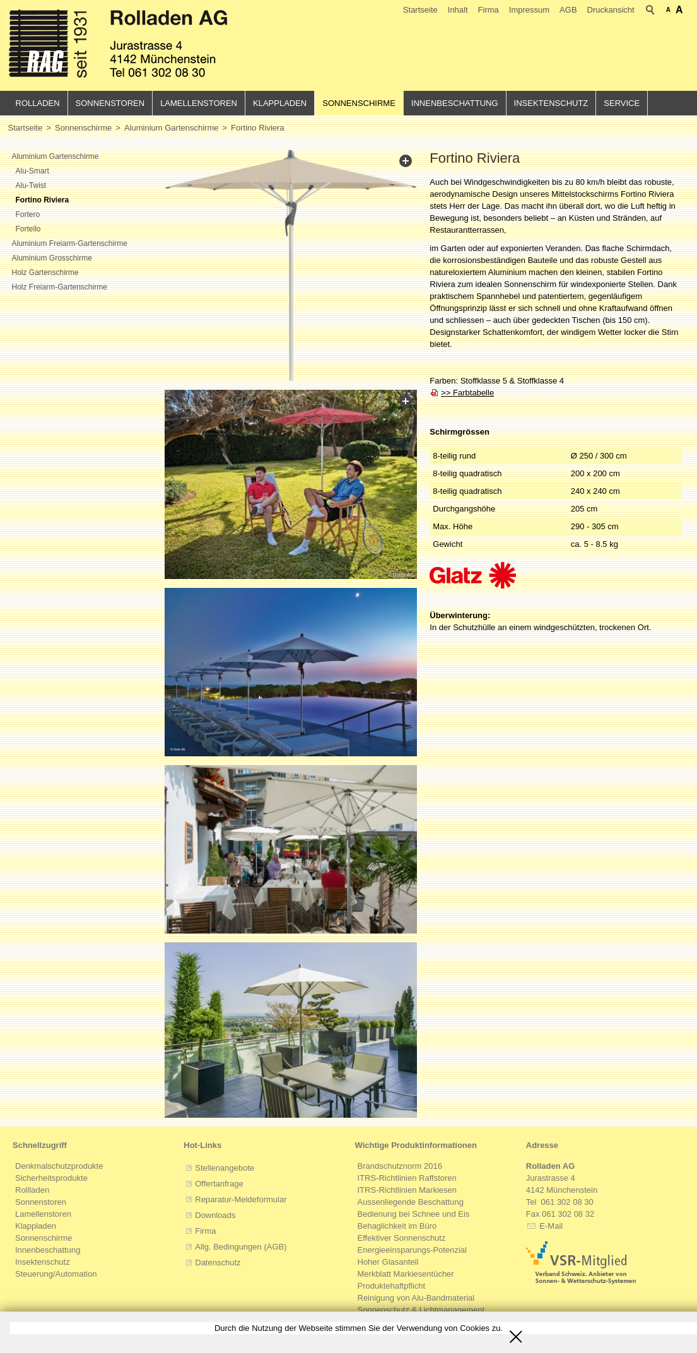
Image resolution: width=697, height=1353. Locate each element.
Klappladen (280, 103)
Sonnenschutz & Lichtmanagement (421, 1310)
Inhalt (458, 10)
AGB (568, 10)
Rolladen (38, 103)
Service (622, 103)
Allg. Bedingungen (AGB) (240, 1246)
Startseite (420, 10)
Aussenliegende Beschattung (411, 1202)
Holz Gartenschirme (45, 272)
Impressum (529, 10)
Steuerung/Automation (56, 1274)
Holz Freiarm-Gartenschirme (59, 287)
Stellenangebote (224, 1168)
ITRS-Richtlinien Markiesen (407, 1190)
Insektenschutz (551, 103)
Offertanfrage (219, 1183)
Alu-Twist (31, 185)
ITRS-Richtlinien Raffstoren (407, 1178)
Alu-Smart (32, 171)
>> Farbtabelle (467, 392)
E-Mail (550, 1226)
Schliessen (516, 1332)
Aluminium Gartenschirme (55, 156)
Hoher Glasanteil (388, 1262)
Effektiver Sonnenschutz (402, 1238)
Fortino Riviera (42, 200)
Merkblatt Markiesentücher (406, 1274)
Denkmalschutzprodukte (59, 1166)
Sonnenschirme (358, 103)
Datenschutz (217, 1262)
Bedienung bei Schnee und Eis (414, 1214)
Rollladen (32, 1190)
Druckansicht (611, 10)
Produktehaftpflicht (392, 1286)
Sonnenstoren (110, 103)
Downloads (215, 1215)
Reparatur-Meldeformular (240, 1199)
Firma (488, 10)
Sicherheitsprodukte (51, 1178)
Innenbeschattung (454, 103)
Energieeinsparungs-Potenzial (412, 1250)
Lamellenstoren (198, 103)
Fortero (28, 214)
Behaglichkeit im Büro (397, 1226)
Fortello (28, 229)
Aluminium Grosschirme (52, 258)
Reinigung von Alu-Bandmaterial (416, 1298)
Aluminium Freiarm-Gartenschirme (69, 243)
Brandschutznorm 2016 (400, 1166)
